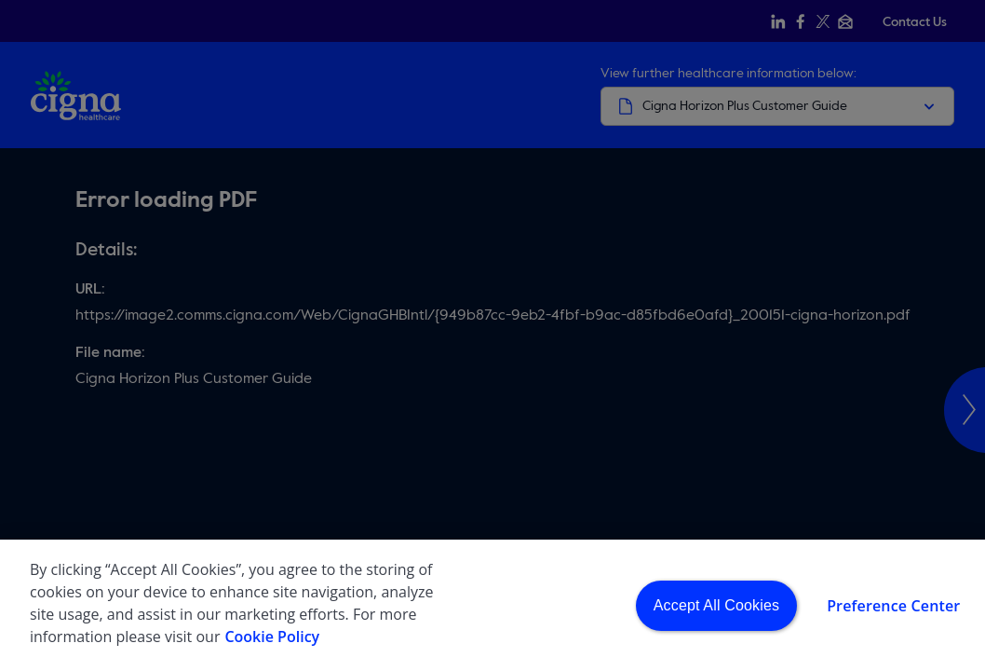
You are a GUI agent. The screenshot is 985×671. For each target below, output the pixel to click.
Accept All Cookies (716, 609)
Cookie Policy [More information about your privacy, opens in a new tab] (271, 640)
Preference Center (893, 609)
